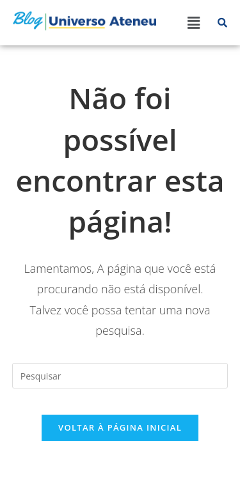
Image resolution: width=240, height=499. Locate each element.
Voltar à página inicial (120, 427)
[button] (193, 22)
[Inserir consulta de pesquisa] (120, 375)
